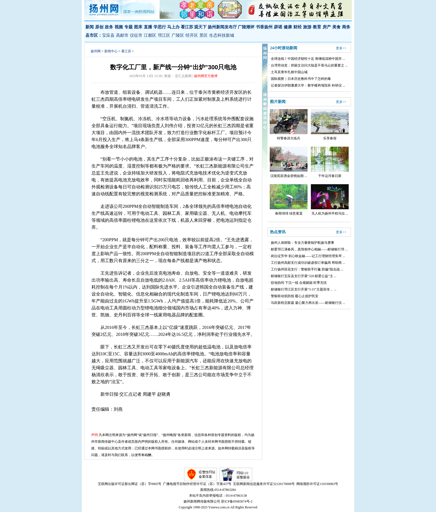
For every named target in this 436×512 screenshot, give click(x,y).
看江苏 (126, 51)
